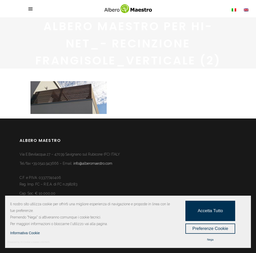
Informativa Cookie (25, 233)
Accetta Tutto (210, 210)
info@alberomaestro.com (92, 163)
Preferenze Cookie (210, 228)
